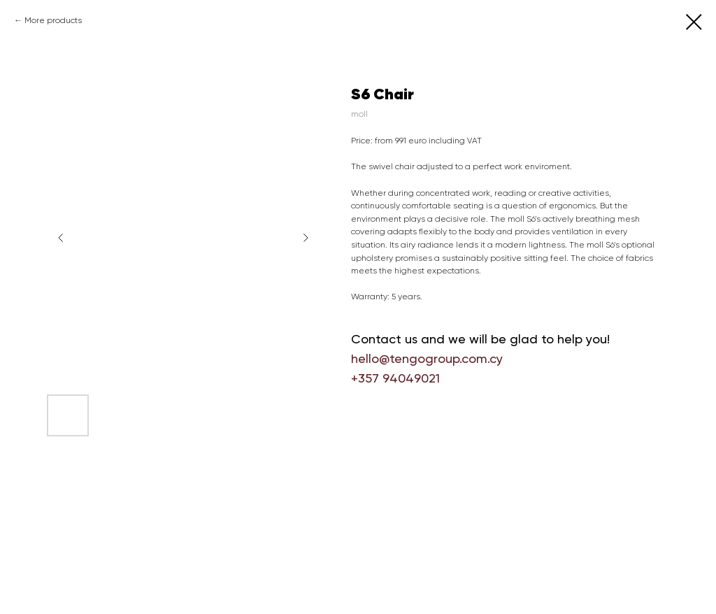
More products (53, 20)
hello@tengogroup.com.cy (427, 358)
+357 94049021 (395, 378)
